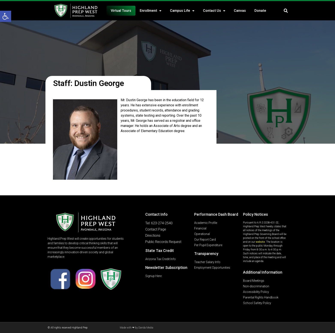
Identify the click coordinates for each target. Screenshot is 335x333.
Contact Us (214, 11)
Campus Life (182, 11)
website (260, 241)
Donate (260, 11)
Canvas (240, 11)
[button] (5, 16)
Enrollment (150, 11)
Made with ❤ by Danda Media (136, 327)
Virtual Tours (121, 11)
